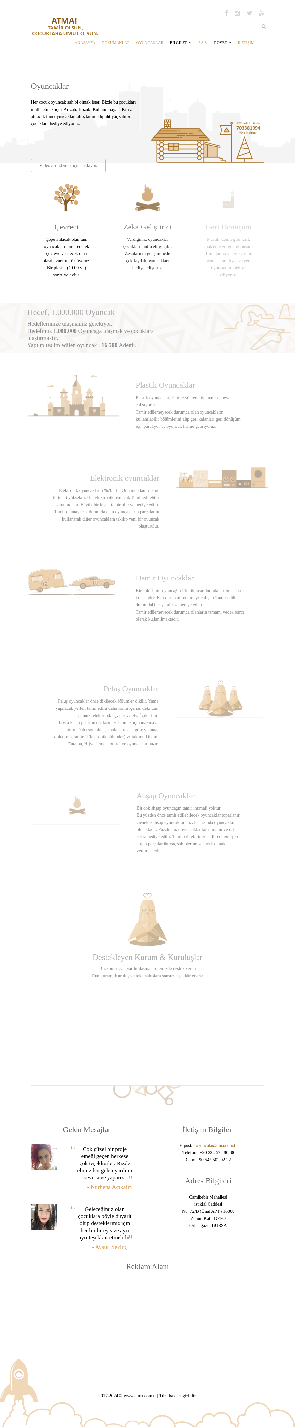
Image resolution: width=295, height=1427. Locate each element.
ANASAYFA (84, 43)
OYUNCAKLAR (149, 43)
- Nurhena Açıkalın (109, 1187)
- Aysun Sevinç (109, 1247)
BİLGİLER (181, 43)
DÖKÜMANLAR (116, 43)
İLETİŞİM (246, 43)
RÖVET (222, 43)
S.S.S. (203, 43)
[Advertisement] (106, 140)
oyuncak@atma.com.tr (216, 1145)
